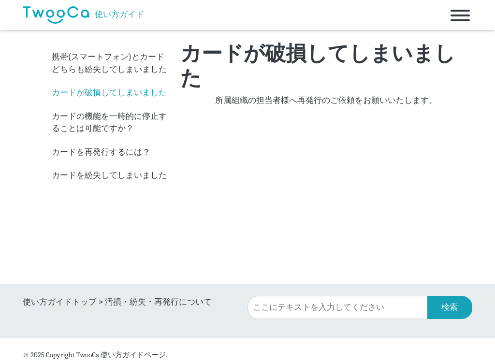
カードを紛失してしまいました (109, 175)
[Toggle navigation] (460, 15)
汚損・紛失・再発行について (158, 301)
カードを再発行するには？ (101, 152)
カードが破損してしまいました (109, 92)
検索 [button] (449, 307)
